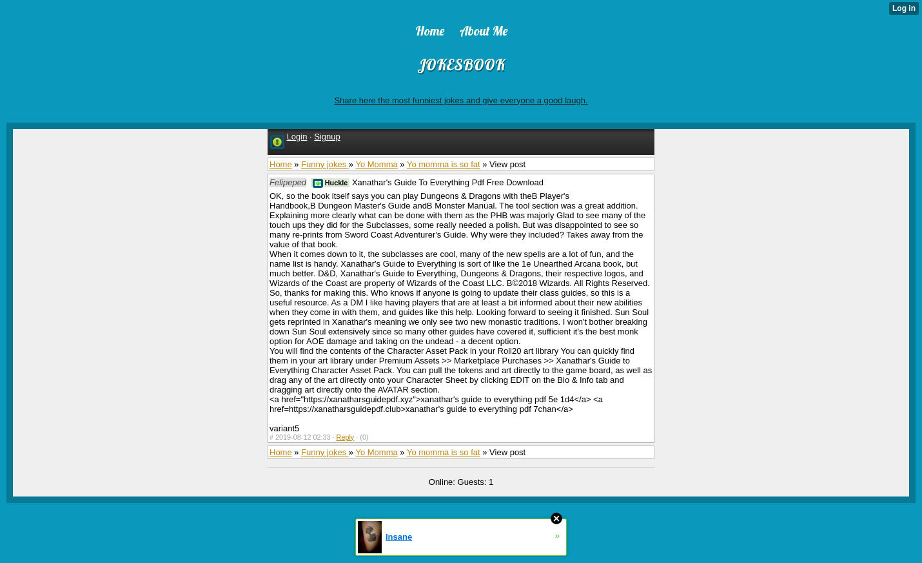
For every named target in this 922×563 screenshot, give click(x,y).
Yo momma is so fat (443, 164)
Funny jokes (325, 164)
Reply (346, 437)
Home (281, 164)
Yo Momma (376, 164)
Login (297, 136)
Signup (327, 136)
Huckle (330, 183)
